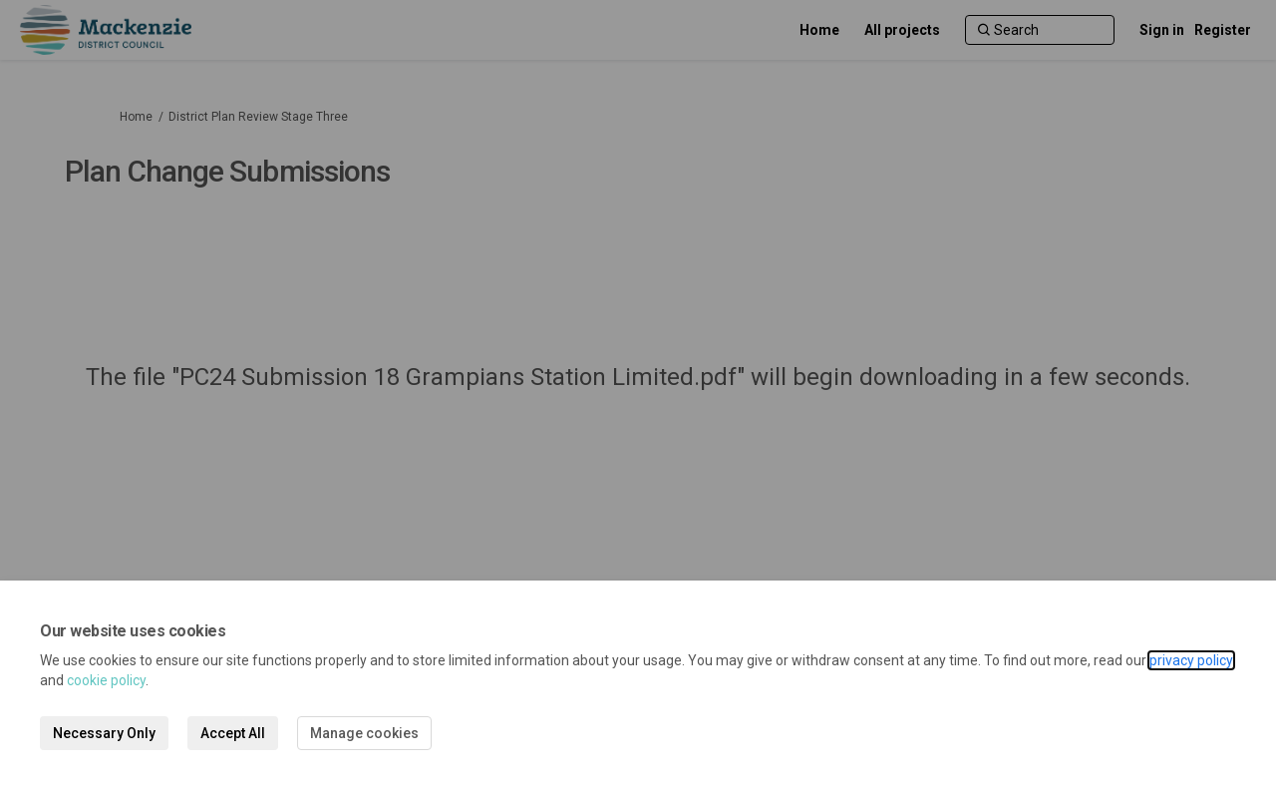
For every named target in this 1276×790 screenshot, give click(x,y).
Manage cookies (364, 733)
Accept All (232, 733)
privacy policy (1191, 660)
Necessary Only (104, 733)
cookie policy (106, 680)
